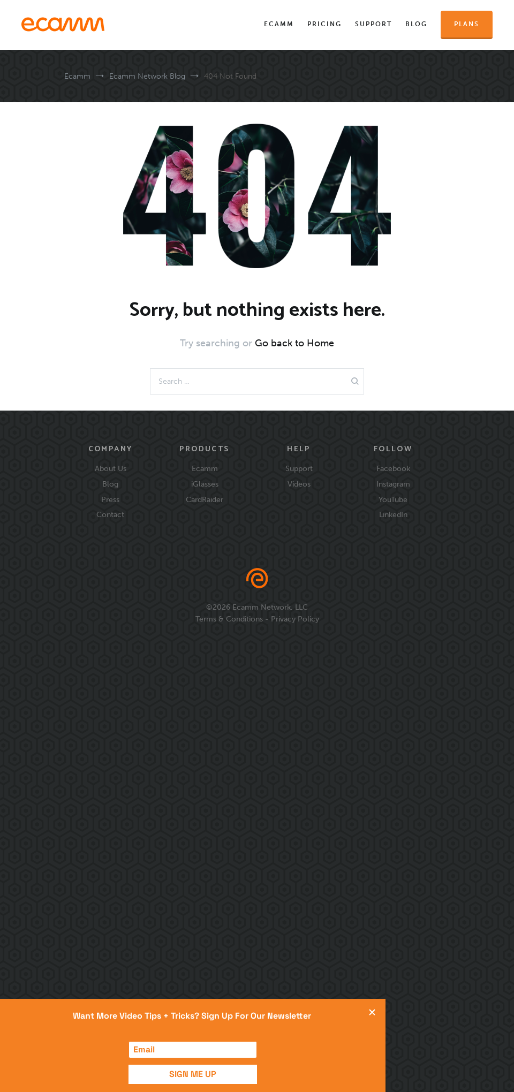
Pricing (324, 24)
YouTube (393, 499)
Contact (110, 514)
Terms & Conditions (229, 619)
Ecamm (279, 24)
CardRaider (204, 499)
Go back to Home (294, 343)
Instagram (393, 484)
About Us (110, 468)
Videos (299, 484)
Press (110, 499)
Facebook (393, 468)
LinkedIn (393, 514)
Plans (466, 24)
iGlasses (204, 484)
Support (373, 24)
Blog (416, 24)
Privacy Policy (295, 619)
